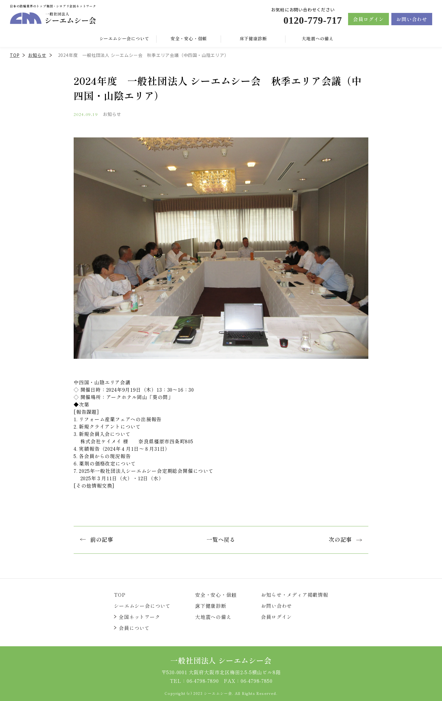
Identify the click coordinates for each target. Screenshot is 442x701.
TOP (14, 55)
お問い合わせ (411, 19)
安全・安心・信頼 (189, 38)
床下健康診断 (253, 38)
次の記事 (345, 539)
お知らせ (37, 55)
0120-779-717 (312, 20)
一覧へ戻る (221, 539)
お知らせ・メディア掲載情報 (294, 594)
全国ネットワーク (139, 616)
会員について (134, 628)
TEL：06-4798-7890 (194, 680)
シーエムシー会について (142, 605)
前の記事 (96, 539)
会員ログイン (368, 19)
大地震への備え (318, 38)
